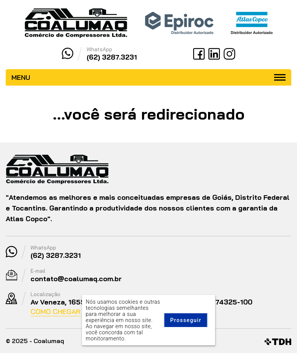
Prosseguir (186, 320)
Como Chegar (56, 311)
